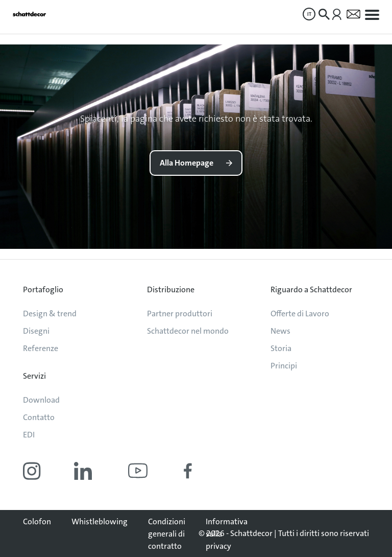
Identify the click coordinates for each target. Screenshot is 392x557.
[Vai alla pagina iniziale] (29, 14)
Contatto (39, 417)
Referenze (40, 348)
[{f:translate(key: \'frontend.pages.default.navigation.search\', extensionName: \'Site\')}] (324, 14)
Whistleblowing (99, 521)
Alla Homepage (186, 162)
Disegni (36, 331)
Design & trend (50, 313)
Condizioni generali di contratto (166, 533)
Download (41, 399)
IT (309, 14)
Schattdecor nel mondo (188, 331)
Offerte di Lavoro (300, 313)
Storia (281, 348)
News (280, 331)
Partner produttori (179, 313)
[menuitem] (309, 14)
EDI (29, 434)
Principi (284, 365)
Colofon (37, 521)
